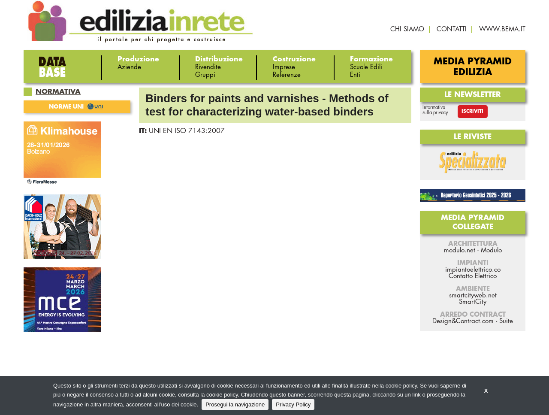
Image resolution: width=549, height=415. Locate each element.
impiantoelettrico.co (473, 270)
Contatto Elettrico (473, 276)
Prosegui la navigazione (235, 404)
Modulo (491, 250)
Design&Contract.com (463, 321)
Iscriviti (472, 111)
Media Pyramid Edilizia (473, 67)
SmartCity (472, 302)
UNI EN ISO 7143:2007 (187, 130)
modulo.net (459, 250)
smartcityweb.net (473, 295)
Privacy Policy (293, 404)
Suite (506, 321)
